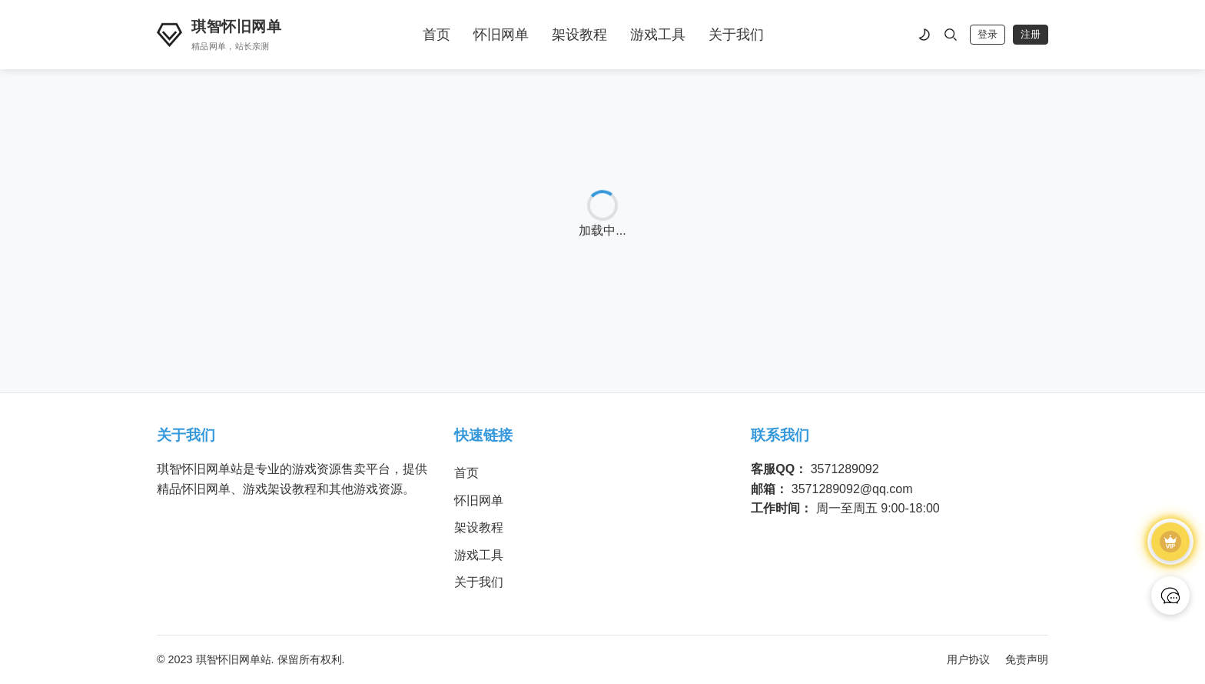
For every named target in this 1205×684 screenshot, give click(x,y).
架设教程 (579, 34)
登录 (988, 34)
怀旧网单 (501, 34)
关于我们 (736, 34)
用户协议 (968, 659)
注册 (1031, 34)
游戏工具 (657, 34)
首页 (436, 34)
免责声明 (1026, 659)
